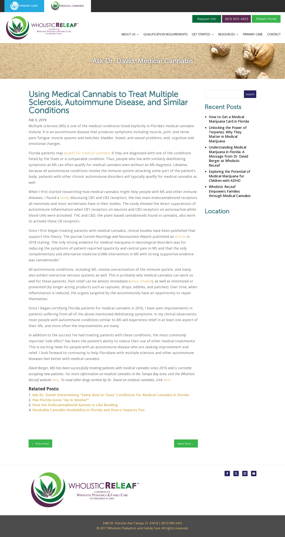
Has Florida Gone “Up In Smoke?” (60, 400)
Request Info (206, 19)
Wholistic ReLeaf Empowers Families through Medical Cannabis (230, 191)
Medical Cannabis (165, 61)
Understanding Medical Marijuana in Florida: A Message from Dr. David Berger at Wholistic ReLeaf (228, 156)
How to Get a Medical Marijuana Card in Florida (229, 119)
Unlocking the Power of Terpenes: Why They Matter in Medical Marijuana (228, 134)
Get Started (201, 34)
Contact (274, 34)
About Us (128, 34)
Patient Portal (266, 19)
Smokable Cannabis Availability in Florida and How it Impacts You (88, 410)
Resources (226, 34)
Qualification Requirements (165, 34)
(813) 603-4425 (236, 19)
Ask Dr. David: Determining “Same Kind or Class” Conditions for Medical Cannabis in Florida (110, 395)
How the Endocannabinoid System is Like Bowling (75, 405)
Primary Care (253, 34)
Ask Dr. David (113, 61)
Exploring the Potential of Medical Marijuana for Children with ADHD (229, 176)
